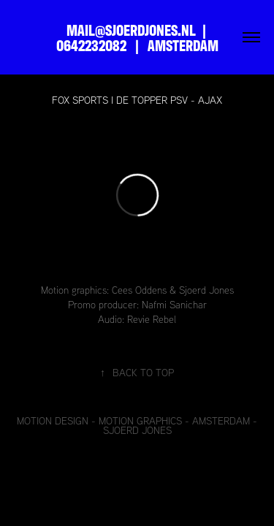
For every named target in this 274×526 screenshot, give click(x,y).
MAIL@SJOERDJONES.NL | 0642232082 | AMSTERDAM (137, 37)
